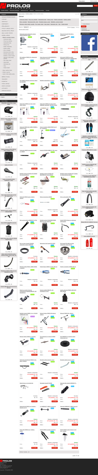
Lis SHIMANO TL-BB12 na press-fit (48, 406)
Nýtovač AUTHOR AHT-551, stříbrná (68, 150)
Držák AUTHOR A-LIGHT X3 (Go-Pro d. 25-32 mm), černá (89, 105)
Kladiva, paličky (67, 19)
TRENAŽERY (4, 79)
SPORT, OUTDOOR (6, 86)
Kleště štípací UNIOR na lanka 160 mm (48, 266)
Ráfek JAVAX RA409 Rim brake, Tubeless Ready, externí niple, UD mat (8, 255)
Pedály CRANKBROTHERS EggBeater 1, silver (9, 180)
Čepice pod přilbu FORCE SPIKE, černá (89, 90)
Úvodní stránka (4, 10)
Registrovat (84, 28)
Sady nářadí (47, 24)
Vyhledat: (74, 5)
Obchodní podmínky (14, 10)
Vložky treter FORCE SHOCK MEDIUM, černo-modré (89, 121)
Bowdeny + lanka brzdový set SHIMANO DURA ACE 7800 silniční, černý (89, 137)
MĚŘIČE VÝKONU (6, 76)
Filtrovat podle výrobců (23, 29)
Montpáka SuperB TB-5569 (46, 383)
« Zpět (73, 455)
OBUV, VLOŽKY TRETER (7, 33)
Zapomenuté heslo (86, 30)
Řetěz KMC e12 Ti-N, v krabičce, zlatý (89, 74)
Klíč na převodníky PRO (65, 197)
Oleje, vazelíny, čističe (7, 70)
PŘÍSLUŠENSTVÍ (5, 26)
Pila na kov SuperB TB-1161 (46, 34)
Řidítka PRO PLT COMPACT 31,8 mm (89, 222)
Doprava (32, 10)
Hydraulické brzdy (42, 19)
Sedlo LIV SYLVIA (9, 165)
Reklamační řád (24, 10)
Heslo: (82, 20)
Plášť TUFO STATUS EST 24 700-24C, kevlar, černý (8, 195)
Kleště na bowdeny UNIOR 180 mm (68, 266)
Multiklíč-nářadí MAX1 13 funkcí (47, 80)
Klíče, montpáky (23, 22)
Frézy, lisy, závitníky (32, 19)
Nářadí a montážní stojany (8, 37)
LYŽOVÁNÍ (4, 19)
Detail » (21, 52)
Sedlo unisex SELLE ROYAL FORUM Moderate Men (8, 239)
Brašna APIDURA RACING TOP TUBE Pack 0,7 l (89, 207)
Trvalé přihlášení (86, 24)
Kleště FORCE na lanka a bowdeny (48, 429)
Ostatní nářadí (64, 24)
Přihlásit (84, 26)
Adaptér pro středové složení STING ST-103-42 (9, 134)
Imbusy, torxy (50, 19)
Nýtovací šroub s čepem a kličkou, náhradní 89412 (8, 211)
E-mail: (82, 16)
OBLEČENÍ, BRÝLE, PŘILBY (8, 30)
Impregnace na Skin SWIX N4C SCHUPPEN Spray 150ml (89, 176)
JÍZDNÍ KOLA (5, 21)
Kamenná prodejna (39, 10)
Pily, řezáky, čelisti (39, 24)
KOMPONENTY (5, 24)
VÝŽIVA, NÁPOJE (5, 83)
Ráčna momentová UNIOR (46, 197)
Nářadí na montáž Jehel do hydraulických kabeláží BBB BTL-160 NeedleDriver (28, 291)
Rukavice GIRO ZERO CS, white (89, 149)
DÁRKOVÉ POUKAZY (6, 90)
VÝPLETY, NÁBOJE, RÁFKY (8, 28)
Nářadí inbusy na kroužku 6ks (26, 383)
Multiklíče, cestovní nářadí (57, 22)
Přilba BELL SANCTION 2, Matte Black (9, 104)
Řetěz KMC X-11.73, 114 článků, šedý (89, 59)
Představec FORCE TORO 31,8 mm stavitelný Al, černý (9, 271)
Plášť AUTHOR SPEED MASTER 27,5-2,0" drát (89, 192)
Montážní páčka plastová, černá (47, 359)
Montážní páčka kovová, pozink (67, 359)
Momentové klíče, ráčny (33, 22)
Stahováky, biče (54, 24)
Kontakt (47, 10)
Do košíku (34, 52)
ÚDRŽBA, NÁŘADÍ (29, 13)
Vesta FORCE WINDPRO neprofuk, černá (8, 223)
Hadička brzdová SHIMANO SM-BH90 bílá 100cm (89, 165)
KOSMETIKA (4, 81)
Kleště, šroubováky (58, 19)
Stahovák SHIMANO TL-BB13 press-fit (68, 406)
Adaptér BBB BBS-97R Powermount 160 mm (9, 287)
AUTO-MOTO (5, 88)
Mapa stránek (82, 1)
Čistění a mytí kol (6, 72)
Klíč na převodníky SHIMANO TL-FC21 (28, 220)
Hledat (95, 5)
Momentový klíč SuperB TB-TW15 (47, 243)
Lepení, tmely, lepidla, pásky (9, 74)
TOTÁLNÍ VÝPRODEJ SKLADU (8, 17)
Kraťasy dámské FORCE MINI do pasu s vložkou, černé (8, 150)
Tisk (78, 455)
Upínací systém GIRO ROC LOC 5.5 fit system (9, 119)
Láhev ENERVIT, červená (89, 236)
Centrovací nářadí (24, 19)
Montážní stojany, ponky (44, 22)
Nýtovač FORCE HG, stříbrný (66, 313)
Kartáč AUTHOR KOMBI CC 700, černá (48, 150)
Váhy (59, 24)
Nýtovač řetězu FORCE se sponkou (28, 336)
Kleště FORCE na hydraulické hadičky (68, 80)
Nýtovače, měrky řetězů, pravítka (27, 24)
